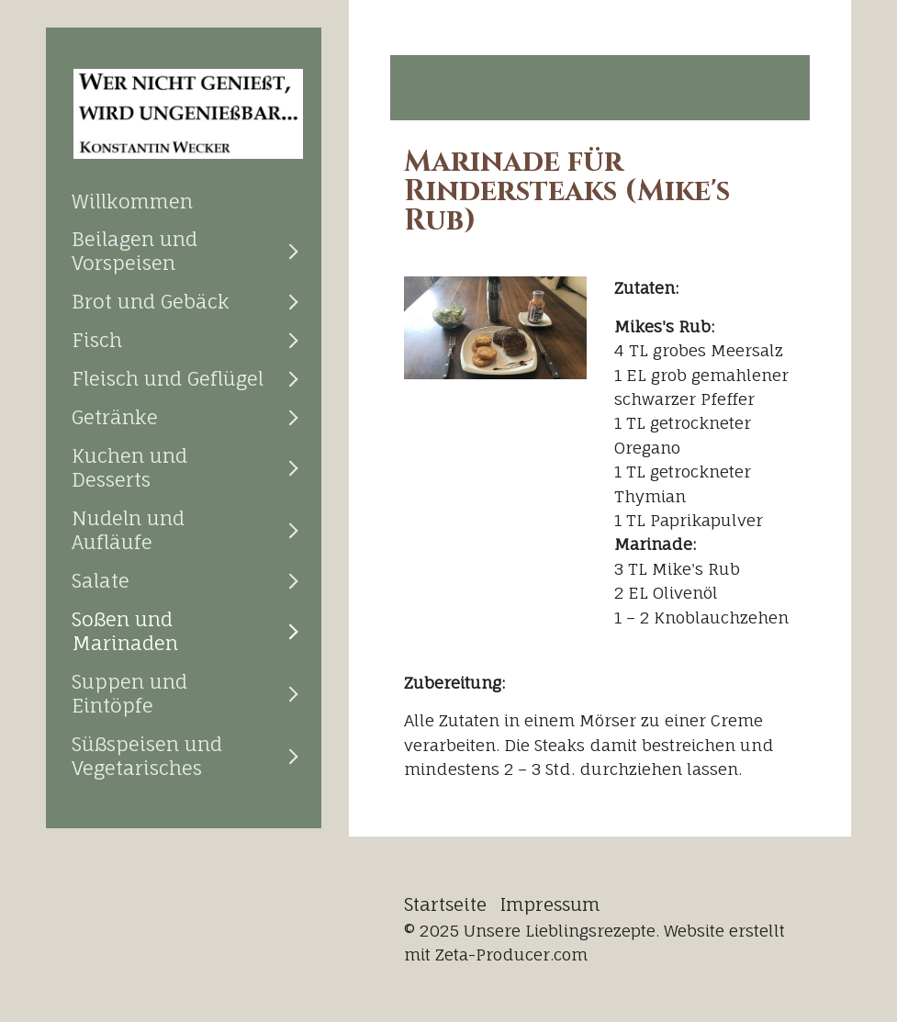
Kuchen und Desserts (129, 467)
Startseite (445, 904)
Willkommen (132, 201)
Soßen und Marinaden (125, 631)
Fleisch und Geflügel (167, 378)
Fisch (97, 340)
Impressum (550, 904)
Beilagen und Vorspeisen (134, 251)
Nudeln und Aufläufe (128, 530)
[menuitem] (183, 201)
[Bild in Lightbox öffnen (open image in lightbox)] (495, 327)
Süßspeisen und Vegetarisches (147, 756)
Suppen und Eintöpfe (129, 693)
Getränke (115, 417)
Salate (100, 580)
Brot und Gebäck (151, 301)
